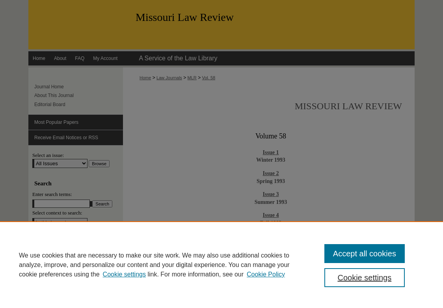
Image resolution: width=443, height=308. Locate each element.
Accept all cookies (364, 253)
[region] (221, 264)
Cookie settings (124, 274)
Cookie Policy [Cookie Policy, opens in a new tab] (266, 274)
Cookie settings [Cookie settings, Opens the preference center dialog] (364, 277)
